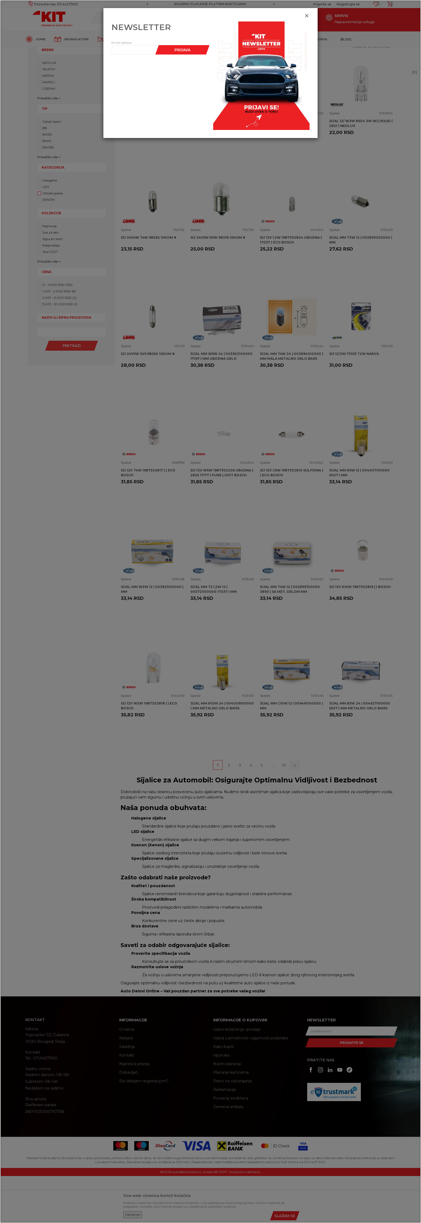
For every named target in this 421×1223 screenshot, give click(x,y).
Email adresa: (121, 43)
